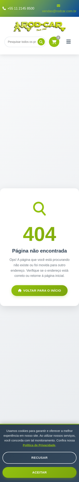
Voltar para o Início (39, 290)
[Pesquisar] (41, 42)
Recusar (39, 457)
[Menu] (68, 42)
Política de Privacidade (39, 445)
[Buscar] (25, 42)
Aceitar (39, 472)
